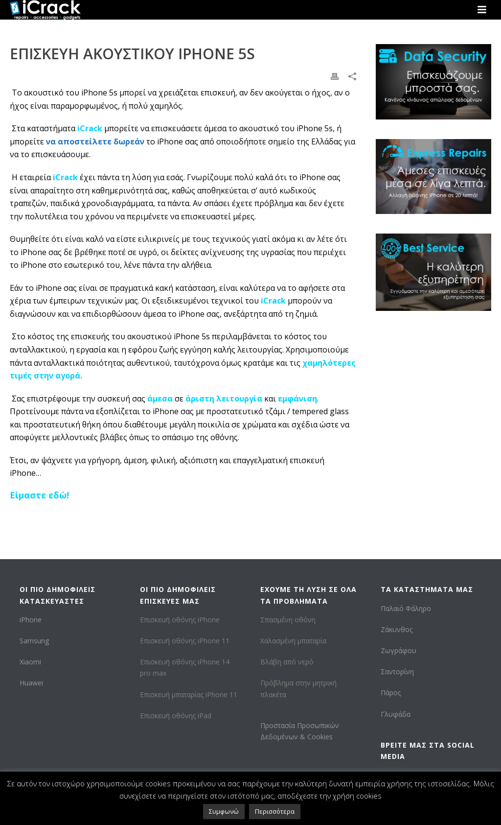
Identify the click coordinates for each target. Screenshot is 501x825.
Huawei (31, 682)
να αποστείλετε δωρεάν (95, 141)
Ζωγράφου (398, 650)
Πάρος (391, 692)
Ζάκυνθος (396, 629)
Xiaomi (30, 661)
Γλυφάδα (395, 714)
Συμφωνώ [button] (224, 811)
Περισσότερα (275, 811)
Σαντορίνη (397, 671)
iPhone (31, 619)
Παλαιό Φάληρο (406, 608)
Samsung (34, 640)
